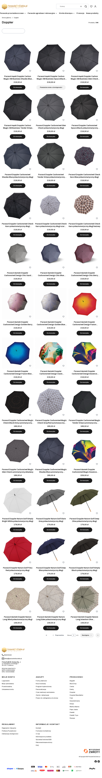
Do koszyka (17, 87)
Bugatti (72, 681)
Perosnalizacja (41, 689)
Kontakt (38, 728)
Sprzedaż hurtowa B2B (43, 739)
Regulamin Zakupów (9, 728)
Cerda (72, 686)
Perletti (72, 712)
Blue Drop (73, 683)
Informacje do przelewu (43, 737)
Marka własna (74, 706)
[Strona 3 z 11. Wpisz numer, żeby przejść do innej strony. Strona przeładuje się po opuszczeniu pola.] (74, 635)
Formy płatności (41, 681)
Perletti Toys (74, 715)
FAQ (37, 745)
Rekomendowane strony (44, 742)
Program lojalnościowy (44, 686)
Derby (72, 689)
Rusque (72, 718)
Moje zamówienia (8, 683)
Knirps (72, 704)
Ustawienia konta (8, 689)
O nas (38, 734)
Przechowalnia (7, 686)
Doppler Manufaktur (76, 695)
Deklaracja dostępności (10, 734)
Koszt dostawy (41, 683)
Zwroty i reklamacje (42, 695)
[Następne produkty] (87, 635)
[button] (86, 6)
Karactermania (75, 701)
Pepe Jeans (74, 709)
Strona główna (6, 18)
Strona (69, 635)
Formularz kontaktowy (43, 731)
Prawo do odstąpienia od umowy (47, 698)
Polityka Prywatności (9, 731)
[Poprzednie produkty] (58, 635)
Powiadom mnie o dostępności (51, 87)
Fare (71, 698)
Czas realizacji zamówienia (45, 692)
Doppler (72, 692)
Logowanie (5, 681)
